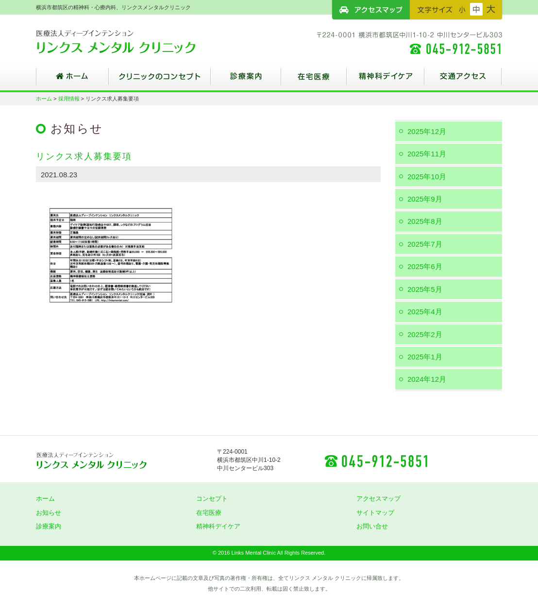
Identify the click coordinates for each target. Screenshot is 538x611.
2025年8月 (424, 221)
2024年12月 (426, 379)
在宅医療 (314, 80)
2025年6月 (424, 266)
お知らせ (48, 512)
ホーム (72, 80)
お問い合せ (372, 526)
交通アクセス (463, 80)
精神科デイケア (385, 80)
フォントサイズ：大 (491, 9)
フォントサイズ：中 (476, 9)
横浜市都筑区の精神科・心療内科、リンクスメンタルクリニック (133, 41)
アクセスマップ (371, 9)
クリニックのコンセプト (160, 80)
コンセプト (212, 498)
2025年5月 (424, 289)
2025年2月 (424, 334)
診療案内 (246, 80)
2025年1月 (424, 357)
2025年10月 (426, 176)
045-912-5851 (375, 460)
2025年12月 (426, 131)
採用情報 (69, 99)
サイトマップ (375, 512)
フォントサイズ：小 (462, 9)
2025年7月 (424, 244)
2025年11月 (426, 154)
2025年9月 (424, 199)
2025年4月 (424, 311)
